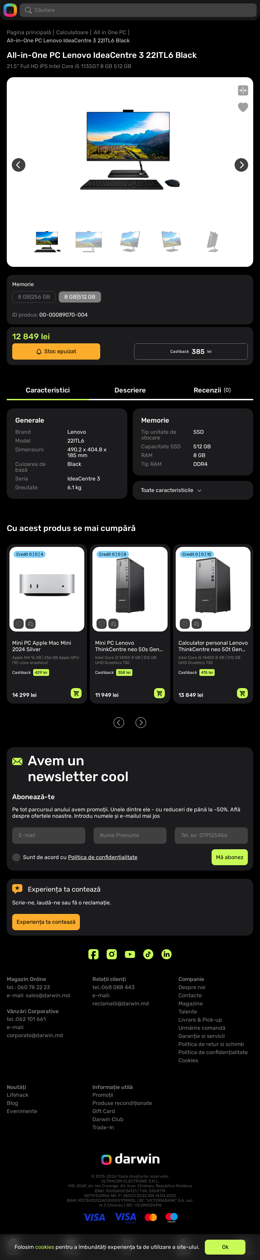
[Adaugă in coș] (76, 693)
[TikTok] (148, 954)
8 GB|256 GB (34, 297)
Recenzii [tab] (212, 390)
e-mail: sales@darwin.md (38, 995)
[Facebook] (93, 954)
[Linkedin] (166, 954)
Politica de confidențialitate (102, 857)
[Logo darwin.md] (10, 9)
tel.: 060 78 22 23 (28, 987)
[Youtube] (130, 954)
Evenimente (22, 1111)
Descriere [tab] (130, 390)
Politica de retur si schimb (211, 1044)
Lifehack (17, 1095)
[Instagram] (112, 954)
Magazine (190, 1003)
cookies (44, 1247)
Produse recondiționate (122, 1103)
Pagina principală (29, 32)
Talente (187, 1011)
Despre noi (191, 987)
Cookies (188, 1060)
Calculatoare (72, 32)
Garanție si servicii (201, 1036)
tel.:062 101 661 (26, 1019)
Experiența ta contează (46, 922)
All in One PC (110, 32)
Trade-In (103, 1127)
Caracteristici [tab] (48, 390)
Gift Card (103, 1111)
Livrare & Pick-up (200, 1020)
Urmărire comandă (201, 1028)
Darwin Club (108, 1119)
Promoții (102, 1095)
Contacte (190, 995)
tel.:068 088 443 (113, 987)
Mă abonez (229, 857)
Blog (12, 1103)
